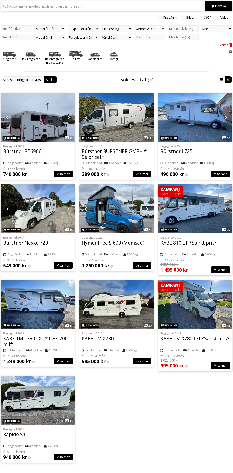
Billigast (22, 80)
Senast (8, 80)
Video (224, 17)
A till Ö (50, 80)
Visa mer (63, 174)
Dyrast (37, 80)
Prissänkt (170, 17)
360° (207, 17)
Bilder (190, 17)
